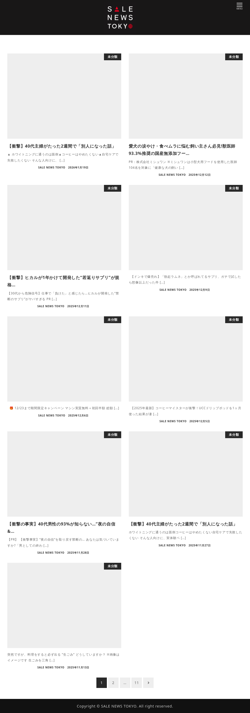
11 (137, 682)
